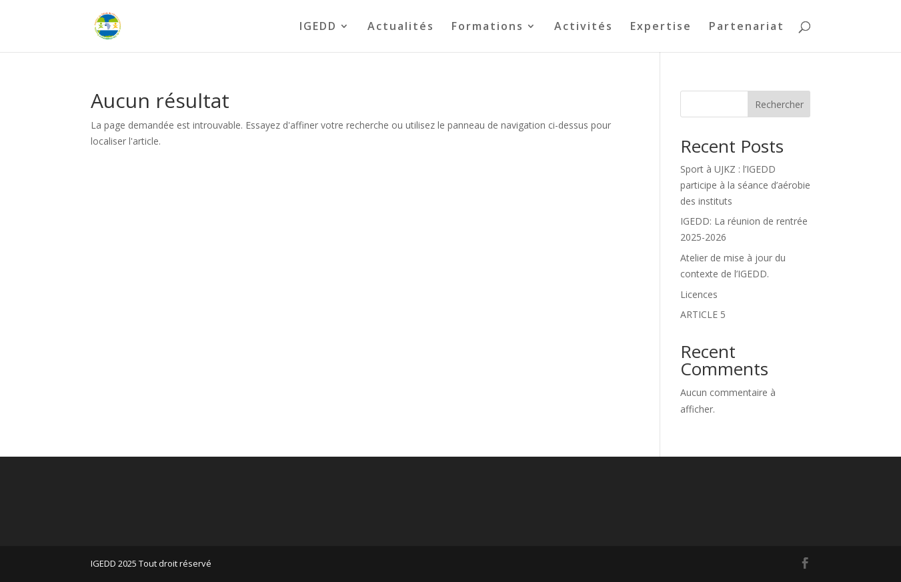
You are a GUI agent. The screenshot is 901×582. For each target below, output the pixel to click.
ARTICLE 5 (703, 314)
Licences (699, 294)
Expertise (661, 27)
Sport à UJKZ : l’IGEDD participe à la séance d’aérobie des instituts (745, 185)
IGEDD (318, 27)
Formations (488, 27)
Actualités (400, 27)
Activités (583, 27)
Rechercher (779, 104)
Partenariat (746, 27)
